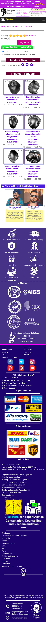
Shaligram (5, 26)
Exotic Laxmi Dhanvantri (22, 26)
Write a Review (31, 36)
